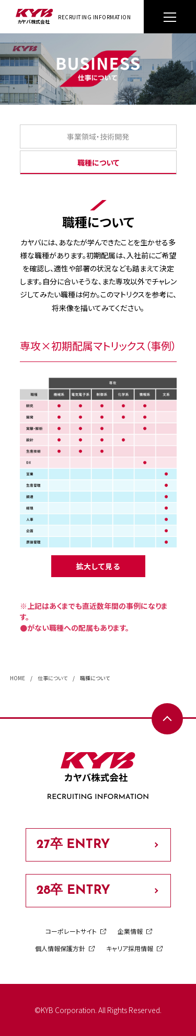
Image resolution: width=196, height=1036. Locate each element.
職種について (98, 162)
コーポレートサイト (71, 931)
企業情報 (130, 931)
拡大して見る (98, 566)
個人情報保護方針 (60, 948)
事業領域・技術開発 (98, 136)
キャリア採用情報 (129, 948)
